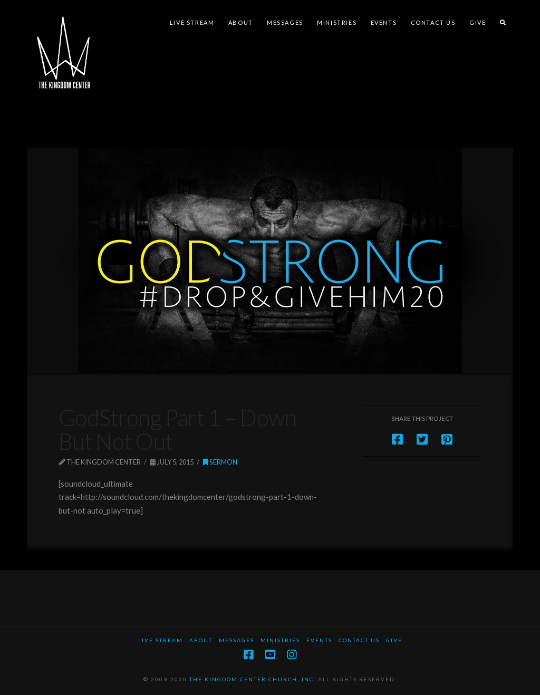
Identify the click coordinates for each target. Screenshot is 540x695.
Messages (236, 640)
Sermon (220, 462)
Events (319, 640)
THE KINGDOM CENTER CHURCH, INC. (252, 679)
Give (394, 640)
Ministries (280, 640)
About (201, 640)
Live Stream (160, 640)
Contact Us (359, 640)
